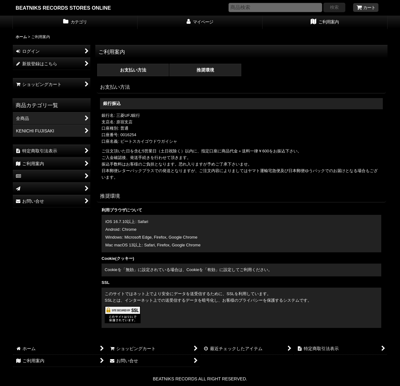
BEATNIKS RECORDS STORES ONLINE (63, 8)
